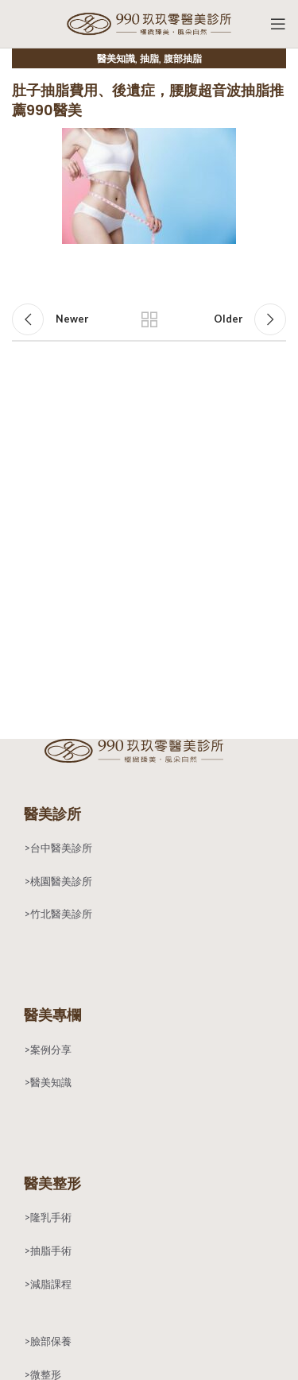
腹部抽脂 (183, 58)
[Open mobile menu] (278, 24)
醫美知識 (116, 58)
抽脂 (149, 58)
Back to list (149, 319)
